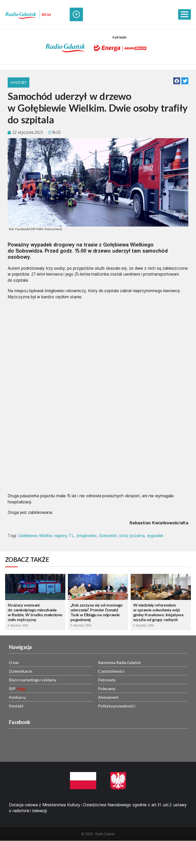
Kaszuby (18, 82)
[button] (176, 80)
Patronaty (107, 679)
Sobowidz (108, 535)
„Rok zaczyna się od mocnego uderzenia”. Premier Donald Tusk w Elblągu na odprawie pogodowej (96, 612)
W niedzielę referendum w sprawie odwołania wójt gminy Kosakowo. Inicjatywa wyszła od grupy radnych (158, 612)
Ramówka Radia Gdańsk (119, 662)
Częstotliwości (111, 671)
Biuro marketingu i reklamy (32, 679)
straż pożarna (132, 535)
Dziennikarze (20, 671)
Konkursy (17, 697)
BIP (12, 688)
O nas (14, 662)
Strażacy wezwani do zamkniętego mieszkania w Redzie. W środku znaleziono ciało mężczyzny (35, 612)
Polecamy (106, 688)
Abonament (108, 697)
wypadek (155, 535)
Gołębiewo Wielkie (35, 535)
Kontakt (16, 705)
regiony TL (64, 535)
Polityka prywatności (116, 705)
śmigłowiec (87, 535)
